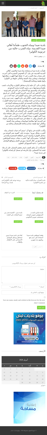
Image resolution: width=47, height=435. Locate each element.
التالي (34, 246)
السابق (40, 246)
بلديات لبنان (14, 157)
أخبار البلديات (41, 40)
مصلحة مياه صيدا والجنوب (32, 160)
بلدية (8, 157)
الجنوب (34, 40)
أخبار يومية (38, 157)
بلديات (20, 157)
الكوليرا (26, 157)
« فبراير (43, 385)
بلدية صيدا (42, 160)
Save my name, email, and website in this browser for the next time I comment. (24, 301)
